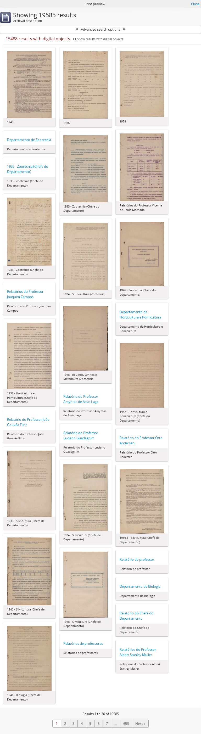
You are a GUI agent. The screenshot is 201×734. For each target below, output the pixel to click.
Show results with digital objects (98, 39)
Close (195, 4)
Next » (140, 723)
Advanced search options (100, 29)
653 (126, 723)
